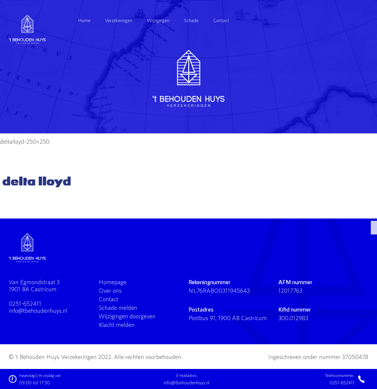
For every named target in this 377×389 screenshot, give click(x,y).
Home (84, 20)
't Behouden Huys (188, 78)
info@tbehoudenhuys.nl (38, 310)
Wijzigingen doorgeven (127, 316)
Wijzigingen (158, 20)
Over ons (110, 290)
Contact (221, 20)
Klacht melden (117, 324)
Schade (191, 20)
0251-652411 (25, 303)
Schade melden (118, 307)
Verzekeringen (118, 20)
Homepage (112, 281)
